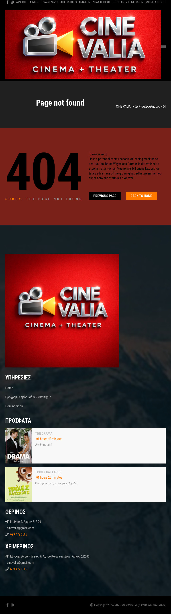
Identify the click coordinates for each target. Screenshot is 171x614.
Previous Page (104, 196)
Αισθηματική (43, 445)
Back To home (141, 196)
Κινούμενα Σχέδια (66, 483)
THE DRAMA (43, 433)
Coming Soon (49, 2)
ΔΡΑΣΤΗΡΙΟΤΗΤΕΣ (104, 2)
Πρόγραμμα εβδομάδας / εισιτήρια (28, 397)
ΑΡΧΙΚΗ (21, 2)
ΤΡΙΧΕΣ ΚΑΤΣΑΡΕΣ (48, 472)
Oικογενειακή (44, 483)
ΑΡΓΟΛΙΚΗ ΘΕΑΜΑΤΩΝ (75, 2)
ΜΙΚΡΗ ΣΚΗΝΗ (155, 2)
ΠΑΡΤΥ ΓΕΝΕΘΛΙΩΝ (130, 2)
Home (9, 388)
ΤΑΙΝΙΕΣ (33, 2)
